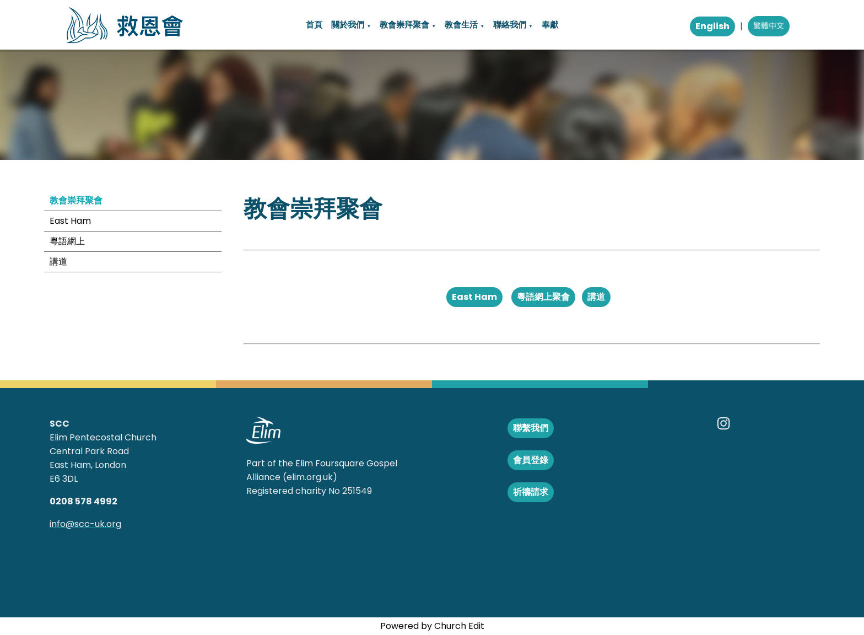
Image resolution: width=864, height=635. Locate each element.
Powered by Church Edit (432, 626)
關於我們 (347, 24)
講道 (58, 261)
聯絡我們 (509, 24)
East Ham (70, 220)
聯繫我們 (530, 428)
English (712, 26)
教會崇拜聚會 (404, 24)
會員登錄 (530, 460)
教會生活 (461, 24)
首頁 (314, 24)
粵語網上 (67, 241)
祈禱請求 (530, 492)
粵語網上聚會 (543, 296)
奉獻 (550, 24)
